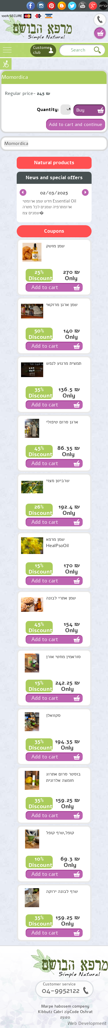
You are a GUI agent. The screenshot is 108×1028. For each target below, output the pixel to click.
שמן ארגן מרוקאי (61, 304)
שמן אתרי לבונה (61, 598)
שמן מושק (55, 246)
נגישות (6, 64)
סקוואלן (53, 715)
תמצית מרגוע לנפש (63, 363)
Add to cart (44, 287)
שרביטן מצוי (57, 480)
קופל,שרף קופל (60, 833)
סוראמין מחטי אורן (63, 657)
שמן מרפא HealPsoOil (57, 542)
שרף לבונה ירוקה (62, 891)
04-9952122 (100, 20)
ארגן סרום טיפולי (62, 422)
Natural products (54, 162)
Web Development (87, 1023)
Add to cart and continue (75, 124)
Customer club (42, 50)
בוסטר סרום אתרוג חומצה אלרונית (63, 777)
